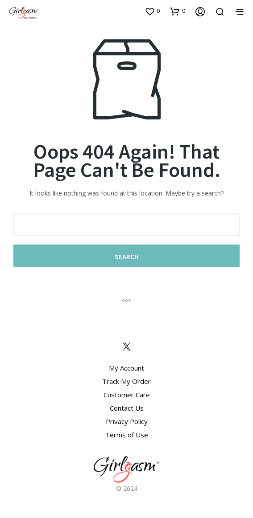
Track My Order (126, 381)
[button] (152, 11)
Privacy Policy (127, 421)
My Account (126, 367)
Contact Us (127, 408)
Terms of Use (126, 434)
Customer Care (127, 394)
